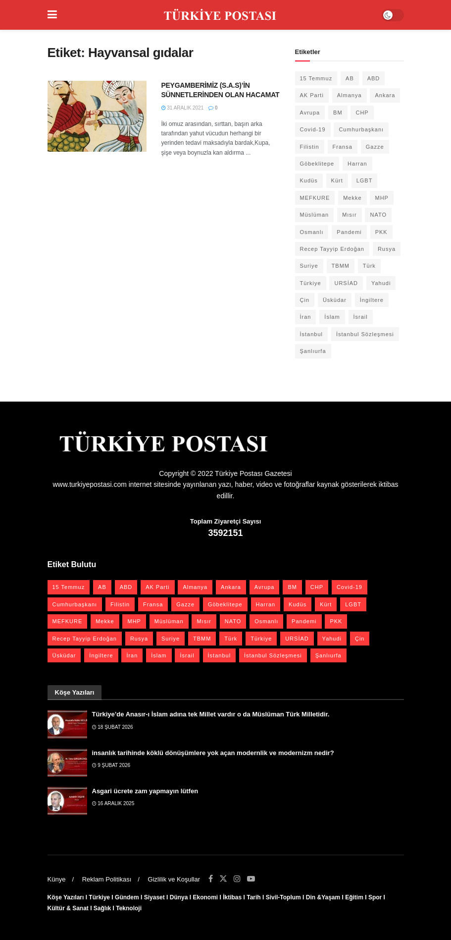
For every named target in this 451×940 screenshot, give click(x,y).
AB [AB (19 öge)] (350, 78)
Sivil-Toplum (283, 897)
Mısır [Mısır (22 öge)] (349, 215)
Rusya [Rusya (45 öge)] (387, 249)
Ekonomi (205, 897)
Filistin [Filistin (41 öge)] (309, 147)
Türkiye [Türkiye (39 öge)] (310, 283)
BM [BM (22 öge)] (338, 113)
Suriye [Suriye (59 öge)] (309, 266)
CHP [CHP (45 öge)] (361, 113)
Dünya (179, 897)
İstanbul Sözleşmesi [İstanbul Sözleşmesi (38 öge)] (365, 334)
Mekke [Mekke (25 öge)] (352, 198)
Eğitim (354, 897)
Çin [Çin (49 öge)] (305, 300)
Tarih (253, 897)
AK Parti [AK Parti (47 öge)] (312, 95)
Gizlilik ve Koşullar (174, 879)
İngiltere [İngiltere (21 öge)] (372, 300)
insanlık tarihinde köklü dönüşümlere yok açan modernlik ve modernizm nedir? (213, 753)
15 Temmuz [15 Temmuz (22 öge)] (316, 78)
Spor (375, 897)
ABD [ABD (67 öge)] (373, 78)
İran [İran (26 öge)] (305, 317)
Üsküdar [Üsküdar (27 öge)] (335, 300)
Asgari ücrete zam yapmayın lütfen (145, 791)
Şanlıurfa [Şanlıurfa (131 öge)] (313, 351)
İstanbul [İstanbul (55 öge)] (311, 334)
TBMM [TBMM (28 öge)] (341, 266)
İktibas (232, 897)
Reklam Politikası (107, 879)
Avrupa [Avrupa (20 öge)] (310, 113)
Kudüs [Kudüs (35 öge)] (309, 180)
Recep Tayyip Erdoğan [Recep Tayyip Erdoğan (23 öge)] (332, 249)
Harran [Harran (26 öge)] (357, 164)
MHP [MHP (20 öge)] (381, 198)
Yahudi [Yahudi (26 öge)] (381, 283)
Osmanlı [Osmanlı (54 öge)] (312, 232)
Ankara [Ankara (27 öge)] (385, 95)
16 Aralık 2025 (113, 803)
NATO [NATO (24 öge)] (378, 215)
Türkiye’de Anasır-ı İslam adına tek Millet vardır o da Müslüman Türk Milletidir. (211, 714)
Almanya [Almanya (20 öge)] (349, 95)
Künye (57, 879)
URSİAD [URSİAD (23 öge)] (346, 283)
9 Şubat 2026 (111, 765)
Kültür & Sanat (68, 908)
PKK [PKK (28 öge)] (381, 232)
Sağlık (102, 908)
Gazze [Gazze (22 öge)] (375, 147)
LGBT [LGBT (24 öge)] (364, 180)
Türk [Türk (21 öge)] (369, 266)
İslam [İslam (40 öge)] (332, 317)
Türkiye (99, 897)
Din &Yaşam (323, 897)
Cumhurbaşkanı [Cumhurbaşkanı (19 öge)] (361, 129)
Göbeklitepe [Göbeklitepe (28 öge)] (317, 164)
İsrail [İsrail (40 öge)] (360, 317)
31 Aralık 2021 (182, 108)
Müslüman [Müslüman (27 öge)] (314, 215)
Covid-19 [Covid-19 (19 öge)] (313, 129)
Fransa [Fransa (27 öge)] (342, 147)
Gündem (127, 897)
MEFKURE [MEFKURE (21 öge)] (315, 198)
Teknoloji (129, 908)
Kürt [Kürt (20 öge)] (337, 180)
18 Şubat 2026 (112, 727)
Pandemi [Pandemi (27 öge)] (349, 232)
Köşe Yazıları (66, 897)
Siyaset (154, 897)
